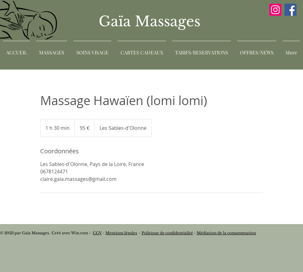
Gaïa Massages (151, 21)
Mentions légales (121, 233)
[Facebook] (290, 10)
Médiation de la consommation (226, 233)
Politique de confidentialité (167, 233)
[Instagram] (275, 10)
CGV (97, 233)
